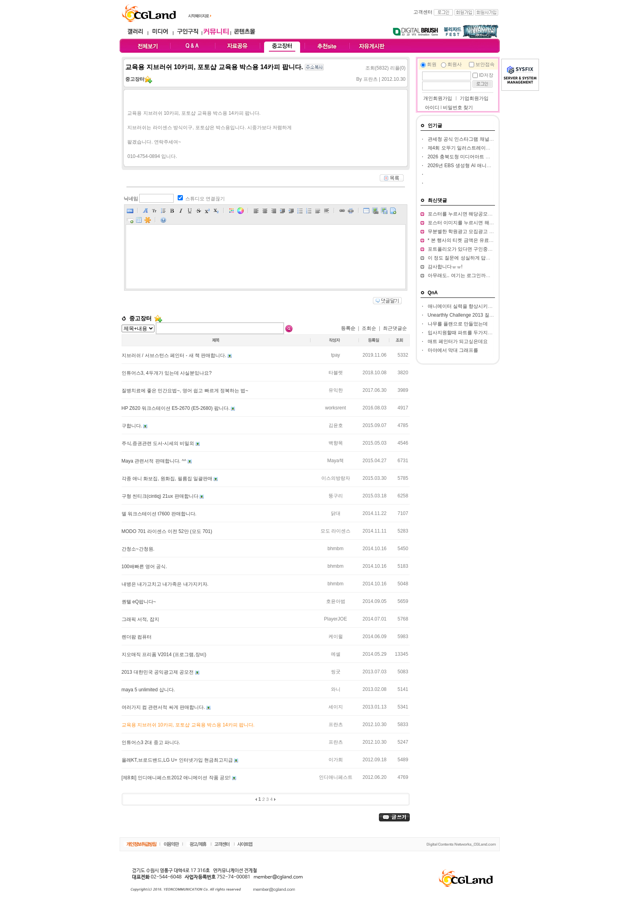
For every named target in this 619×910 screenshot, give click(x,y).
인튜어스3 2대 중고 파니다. (151, 742)
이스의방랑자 (335, 478)
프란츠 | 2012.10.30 (384, 79)
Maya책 (335, 460)
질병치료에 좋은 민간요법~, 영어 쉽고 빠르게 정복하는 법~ (185, 390)
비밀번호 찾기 (458, 107)
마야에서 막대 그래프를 (453, 350)
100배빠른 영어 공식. (144, 566)
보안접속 (485, 64)
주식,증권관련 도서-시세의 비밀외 (159, 443)
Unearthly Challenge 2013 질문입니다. (469, 315)
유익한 (336, 390)
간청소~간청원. (138, 549)
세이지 (336, 707)
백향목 (336, 443)
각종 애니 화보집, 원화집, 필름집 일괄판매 (168, 478)
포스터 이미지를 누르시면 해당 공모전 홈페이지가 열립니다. (492, 223)
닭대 (336, 513)
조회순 (369, 328)
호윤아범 (335, 601)
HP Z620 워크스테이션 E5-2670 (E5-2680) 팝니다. (176, 408)
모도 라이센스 (336, 531)
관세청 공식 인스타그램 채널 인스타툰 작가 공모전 (482, 139)
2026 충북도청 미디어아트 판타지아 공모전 (474, 157)
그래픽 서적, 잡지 (140, 619)
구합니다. (133, 426)
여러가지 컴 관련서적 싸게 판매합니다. (164, 707)
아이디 (432, 107)
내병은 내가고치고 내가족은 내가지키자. (165, 584)
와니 (336, 689)
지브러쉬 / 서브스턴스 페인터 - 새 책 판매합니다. (175, 355)
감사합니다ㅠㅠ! (445, 266)
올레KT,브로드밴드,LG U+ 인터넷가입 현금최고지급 (178, 760)
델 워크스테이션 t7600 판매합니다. (159, 514)
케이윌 (336, 636)
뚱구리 (336, 496)
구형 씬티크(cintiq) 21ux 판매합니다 (161, 496)
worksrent (335, 408)
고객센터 (423, 12)
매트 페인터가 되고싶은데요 (458, 341)
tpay (335, 355)
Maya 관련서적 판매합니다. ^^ (155, 461)
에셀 (336, 654)
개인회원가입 (437, 98)
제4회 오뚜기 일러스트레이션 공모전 (467, 148)
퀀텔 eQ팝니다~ (139, 602)
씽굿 (336, 672)
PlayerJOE (335, 619)
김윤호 (336, 425)
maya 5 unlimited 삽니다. (148, 689)
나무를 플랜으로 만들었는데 (458, 324)
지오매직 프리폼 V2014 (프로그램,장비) (164, 654)
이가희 (336, 759)
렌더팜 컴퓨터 (137, 637)
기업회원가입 (474, 98)
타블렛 (336, 372)
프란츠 (336, 724)
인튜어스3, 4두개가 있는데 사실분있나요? (167, 373)
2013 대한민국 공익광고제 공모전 (158, 672)
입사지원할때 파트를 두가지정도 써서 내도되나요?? (483, 332)
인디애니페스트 (336, 777)
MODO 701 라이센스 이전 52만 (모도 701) (167, 531)
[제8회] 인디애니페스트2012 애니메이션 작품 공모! (177, 777)
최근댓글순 (395, 328)
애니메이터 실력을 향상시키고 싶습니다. (471, 306)
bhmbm (335, 548)
